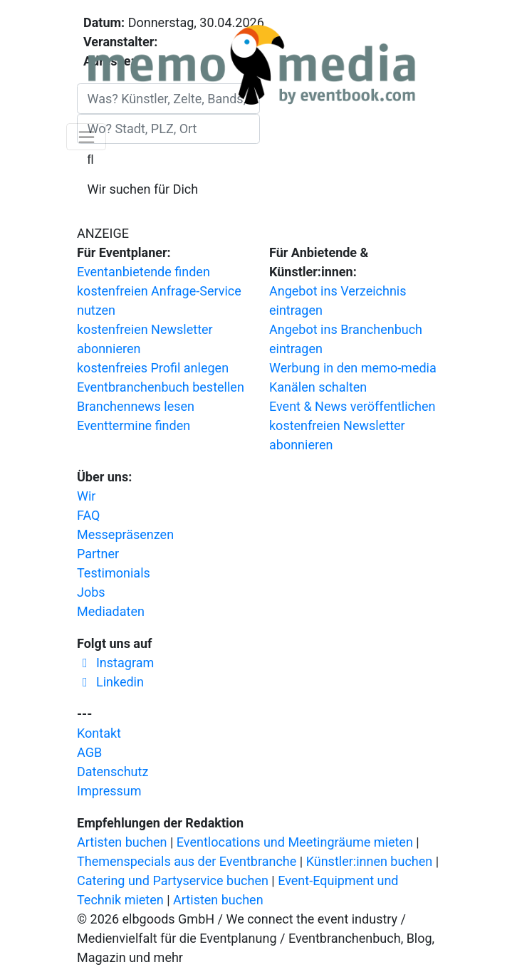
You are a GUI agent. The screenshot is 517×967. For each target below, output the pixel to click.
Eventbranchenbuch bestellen (160, 387)
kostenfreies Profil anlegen (153, 367)
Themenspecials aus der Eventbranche (186, 861)
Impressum (109, 790)
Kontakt (99, 733)
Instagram (115, 662)
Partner (98, 553)
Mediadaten (111, 611)
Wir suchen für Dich (143, 189)
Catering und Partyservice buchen (172, 880)
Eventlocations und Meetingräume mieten (295, 842)
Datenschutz (112, 771)
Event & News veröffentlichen (352, 406)
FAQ (88, 515)
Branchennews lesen (135, 406)
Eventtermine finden (133, 425)
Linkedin (110, 681)
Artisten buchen (122, 842)
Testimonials (113, 572)
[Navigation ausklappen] (86, 136)
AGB (89, 752)
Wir (86, 495)
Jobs (91, 592)
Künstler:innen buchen (369, 861)
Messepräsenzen (125, 534)
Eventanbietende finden (143, 271)
